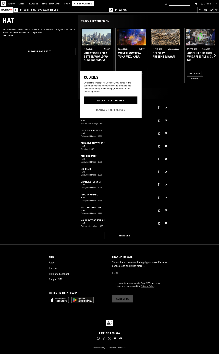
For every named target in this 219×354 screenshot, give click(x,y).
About (52, 262)
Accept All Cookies (110, 100)
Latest (22, 3)
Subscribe (122, 298)
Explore (33, 3)
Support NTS (55, 279)
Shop (67, 3)
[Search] (166, 3)
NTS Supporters (83, 3)
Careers (53, 268)
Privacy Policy (147, 286)
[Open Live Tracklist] (211, 10)
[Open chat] (195, 3)
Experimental (194, 78)
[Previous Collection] (213, 55)
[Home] (3, 3)
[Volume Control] (216, 10)
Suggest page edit (39, 51)
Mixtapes (51, 3)
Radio (11, 3)
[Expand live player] (200, 10)
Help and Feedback (59, 273)
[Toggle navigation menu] (215, 3)
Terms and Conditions (116, 348)
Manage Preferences (110, 109)
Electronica (194, 73)
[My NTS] (205, 3)
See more (124, 235)
